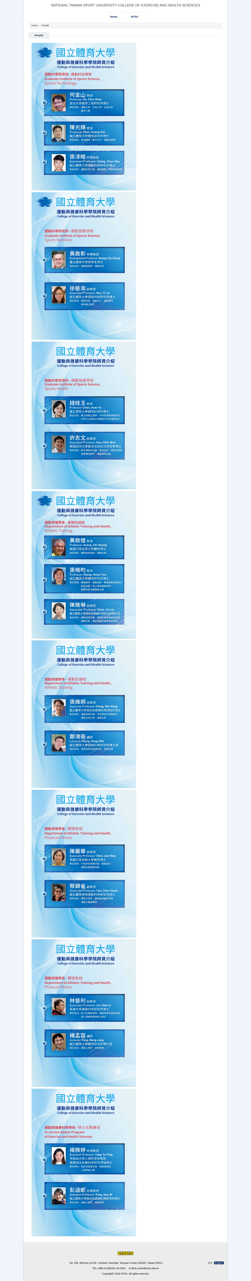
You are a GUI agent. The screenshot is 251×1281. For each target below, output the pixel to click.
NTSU (134, 16)
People (45, 25)
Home (113, 16)
